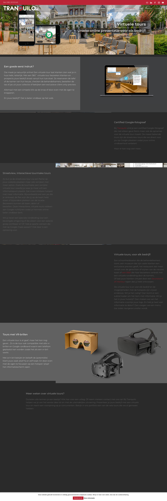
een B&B (126, 272)
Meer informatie (89, 498)
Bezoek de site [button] (78, 498)
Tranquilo (121, 128)
